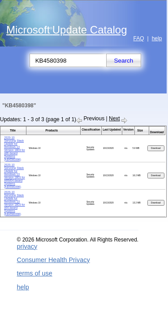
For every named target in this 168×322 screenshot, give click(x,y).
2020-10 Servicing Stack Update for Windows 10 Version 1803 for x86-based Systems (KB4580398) (14, 148)
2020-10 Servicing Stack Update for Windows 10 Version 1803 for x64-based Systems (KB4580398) (14, 203)
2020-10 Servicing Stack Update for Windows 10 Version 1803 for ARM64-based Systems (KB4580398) (14, 175)
